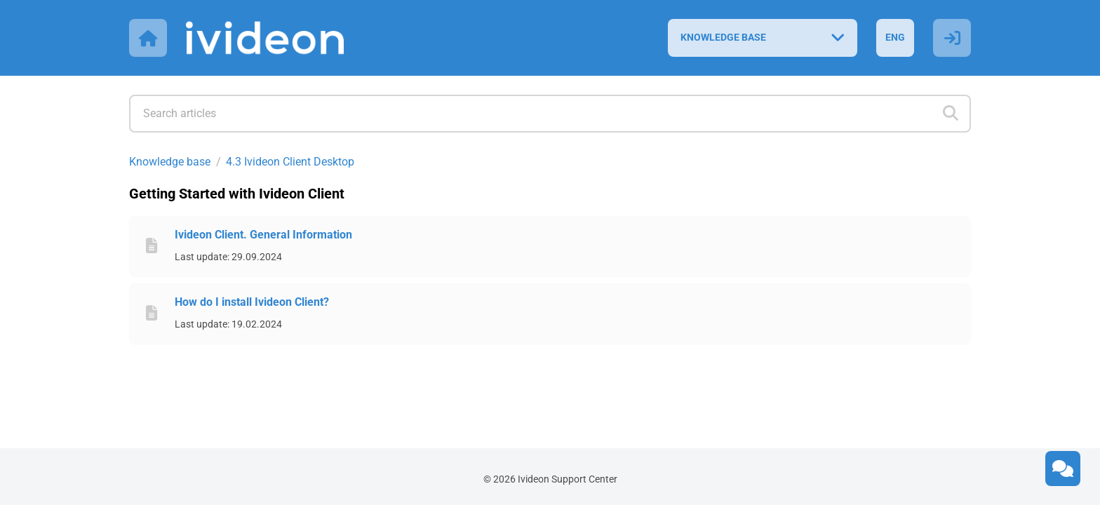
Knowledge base (169, 161)
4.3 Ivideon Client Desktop (290, 161)
